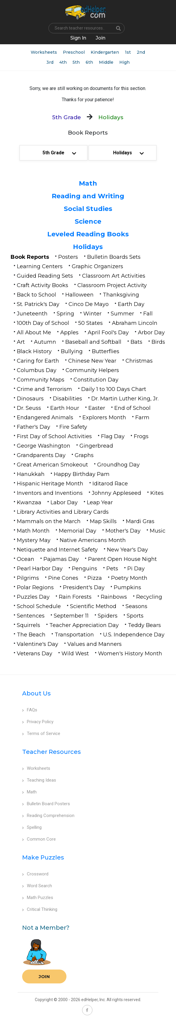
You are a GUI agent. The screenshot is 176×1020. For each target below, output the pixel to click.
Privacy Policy (37, 721)
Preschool (74, 52)
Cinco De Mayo (89, 304)
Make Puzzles (43, 857)
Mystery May (33, 540)
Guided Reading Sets (45, 276)
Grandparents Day (41, 455)
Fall (148, 313)
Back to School (36, 295)
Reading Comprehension (48, 815)
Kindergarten (105, 52)
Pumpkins (127, 587)
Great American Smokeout (52, 464)
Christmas (139, 361)
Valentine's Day (37, 644)
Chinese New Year (92, 361)
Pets (112, 568)
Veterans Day (34, 653)
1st (128, 52)
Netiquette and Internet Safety (57, 549)
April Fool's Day (108, 332)
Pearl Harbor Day (40, 568)
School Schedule (39, 606)
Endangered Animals (45, 417)
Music (157, 531)
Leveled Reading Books (88, 234)
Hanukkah (31, 474)
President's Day (84, 587)
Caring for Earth (38, 361)
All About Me (34, 332)
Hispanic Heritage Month (50, 483)
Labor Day (64, 502)
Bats (136, 342)
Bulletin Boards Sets (114, 257)
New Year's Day (127, 549)
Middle (106, 62)
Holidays (88, 247)
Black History (34, 351)
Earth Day (131, 304)
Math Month (33, 531)
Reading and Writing (88, 196)
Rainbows (114, 597)
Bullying (72, 351)
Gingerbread (96, 446)
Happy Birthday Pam (82, 474)
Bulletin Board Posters (46, 803)
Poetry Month (129, 578)
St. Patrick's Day (38, 304)
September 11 (71, 616)
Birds (158, 342)
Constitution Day (96, 379)
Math (88, 183)
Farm (142, 417)
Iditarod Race (110, 483)
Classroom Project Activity (112, 285)
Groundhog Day (118, 464)
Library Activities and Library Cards (63, 512)
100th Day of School (43, 323)
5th (76, 62)
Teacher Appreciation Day (84, 625)
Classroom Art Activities (113, 276)
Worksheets (44, 52)
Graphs (84, 455)
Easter (96, 408)
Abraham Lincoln (134, 323)
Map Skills (103, 521)
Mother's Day (123, 531)
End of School (132, 408)
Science (88, 221)
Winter (92, 313)
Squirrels (28, 625)
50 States (90, 323)
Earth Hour (64, 408)
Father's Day (33, 427)
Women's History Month (130, 653)
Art (21, 342)
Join (44, 976)
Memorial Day (77, 531)
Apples (69, 332)
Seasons (136, 606)
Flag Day (113, 436)
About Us (36, 693)
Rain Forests (75, 597)
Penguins (84, 568)
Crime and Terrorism (44, 389)
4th (63, 62)
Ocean (25, 559)
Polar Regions (35, 587)
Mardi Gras (140, 521)
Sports (135, 616)
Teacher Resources (51, 751)
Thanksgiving (121, 295)
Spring (65, 313)
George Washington (43, 446)
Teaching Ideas (39, 780)
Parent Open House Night (122, 559)
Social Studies (88, 209)
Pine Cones (63, 578)
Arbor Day (151, 332)
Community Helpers (92, 370)
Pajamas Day (61, 559)
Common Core (39, 839)
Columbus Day (36, 370)
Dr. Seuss (29, 408)
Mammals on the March (49, 521)
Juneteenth (32, 313)
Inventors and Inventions (50, 493)
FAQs (29, 710)
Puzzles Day (33, 597)
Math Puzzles (37, 897)
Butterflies (105, 351)
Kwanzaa (29, 502)
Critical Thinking (39, 909)
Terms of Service (41, 733)
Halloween (79, 295)
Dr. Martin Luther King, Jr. (125, 398)
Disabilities (67, 398)
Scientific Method (93, 606)
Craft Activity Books (42, 285)
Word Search (37, 885)
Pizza (94, 578)
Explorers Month (104, 417)
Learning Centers (40, 266)
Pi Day (136, 568)
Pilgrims (28, 578)
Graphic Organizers (97, 266)
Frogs (141, 436)
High (124, 62)
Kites (157, 493)
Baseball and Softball (93, 342)
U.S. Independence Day (133, 634)
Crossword (35, 874)
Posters (68, 257)
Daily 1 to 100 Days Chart (113, 389)
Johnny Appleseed (116, 493)
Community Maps (40, 379)
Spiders (108, 616)
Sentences (31, 616)
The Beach (31, 634)
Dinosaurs (30, 398)
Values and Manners (94, 644)
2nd (141, 52)
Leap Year (100, 502)
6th (89, 62)
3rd (49, 62)
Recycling (149, 597)
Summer (122, 313)
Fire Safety (73, 427)
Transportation (74, 634)
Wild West (75, 653)
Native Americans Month (93, 540)
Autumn (45, 342)
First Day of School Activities (54, 436)
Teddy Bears (144, 625)
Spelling (32, 827)
